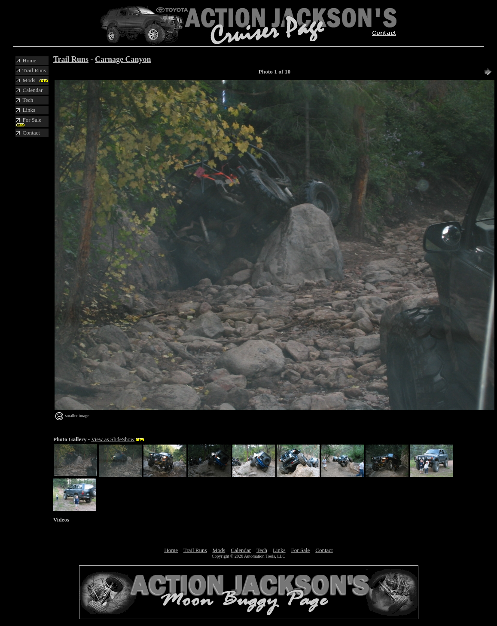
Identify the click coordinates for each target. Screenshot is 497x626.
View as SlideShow (112, 439)
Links (279, 550)
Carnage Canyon (123, 59)
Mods (219, 550)
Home (171, 550)
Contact (323, 550)
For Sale (300, 550)
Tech (261, 550)
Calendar (241, 550)
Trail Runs (70, 59)
